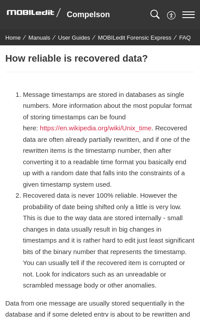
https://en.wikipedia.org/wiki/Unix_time (95, 128)
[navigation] (188, 15)
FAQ (185, 37)
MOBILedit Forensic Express (134, 37)
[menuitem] (172, 14)
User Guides (74, 37)
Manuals (40, 37)
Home (13, 37)
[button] (154, 14)
